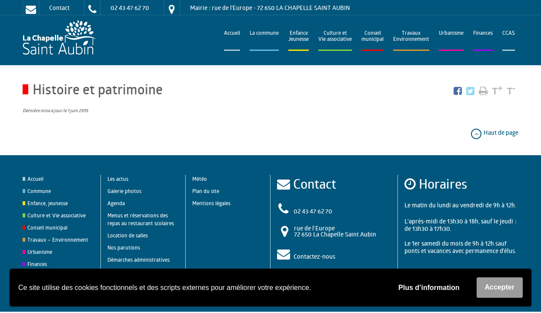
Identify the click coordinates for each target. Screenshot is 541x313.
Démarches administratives (138, 259)
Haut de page (494, 132)
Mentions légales (211, 203)
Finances (483, 33)
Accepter (499, 287)
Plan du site (205, 191)
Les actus (117, 179)
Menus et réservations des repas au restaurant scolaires (140, 219)
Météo (199, 179)
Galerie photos (124, 191)
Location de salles (127, 235)
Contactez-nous (314, 256)
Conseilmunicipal (372, 36)
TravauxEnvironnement (411, 36)
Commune (39, 191)
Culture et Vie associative (335, 36)
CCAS (508, 33)
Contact (59, 7)
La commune (264, 33)
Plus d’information (428, 287)
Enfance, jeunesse (47, 203)
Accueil (232, 33)
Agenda (116, 203)
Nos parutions (123, 247)
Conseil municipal (47, 227)
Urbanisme (451, 33)
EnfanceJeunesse (298, 36)
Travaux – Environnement (57, 239)
